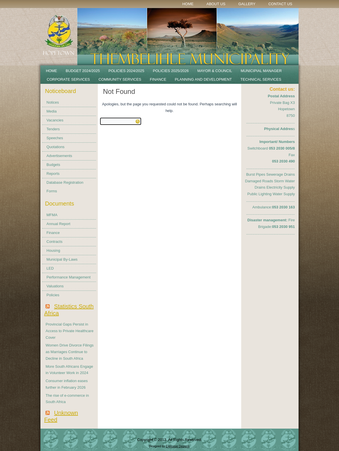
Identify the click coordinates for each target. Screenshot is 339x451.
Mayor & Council (214, 71)
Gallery (247, 4)
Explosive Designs (177, 446)
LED (50, 268)
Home (188, 4)
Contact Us (280, 4)
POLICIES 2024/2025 (126, 71)
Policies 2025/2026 (171, 71)
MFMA (51, 215)
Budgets (53, 164)
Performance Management (68, 277)
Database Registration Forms (64, 186)
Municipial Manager (261, 71)
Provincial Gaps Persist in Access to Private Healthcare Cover (69, 331)
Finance (158, 79)
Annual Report (58, 224)
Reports (53, 173)
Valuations (55, 286)
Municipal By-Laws (61, 259)
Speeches (54, 138)
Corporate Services (68, 79)
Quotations (55, 147)
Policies (52, 295)
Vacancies (54, 120)
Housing (53, 250)
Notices (52, 102)
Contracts (54, 241)
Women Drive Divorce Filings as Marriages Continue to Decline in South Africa (69, 352)
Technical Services (260, 79)
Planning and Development (203, 79)
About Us (215, 4)
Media (51, 111)
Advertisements (59, 156)
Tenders (53, 129)
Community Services (120, 79)
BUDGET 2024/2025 (83, 71)
